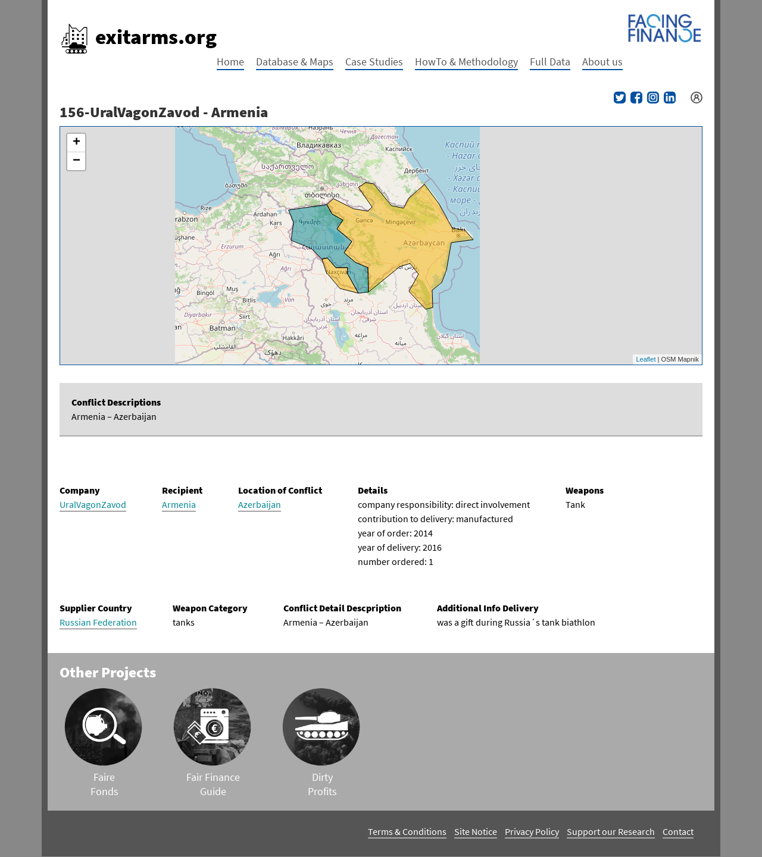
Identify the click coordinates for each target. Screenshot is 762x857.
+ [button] (76, 143)
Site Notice (475, 831)
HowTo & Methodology (466, 61)
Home (230, 61)
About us (602, 61)
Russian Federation (98, 622)
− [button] (76, 161)
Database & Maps (294, 61)
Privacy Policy (532, 831)
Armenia (179, 504)
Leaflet (645, 359)
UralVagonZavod (93, 504)
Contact (678, 831)
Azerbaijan (259, 504)
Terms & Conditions (407, 831)
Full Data (550, 61)
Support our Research (611, 831)
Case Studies (374, 61)
